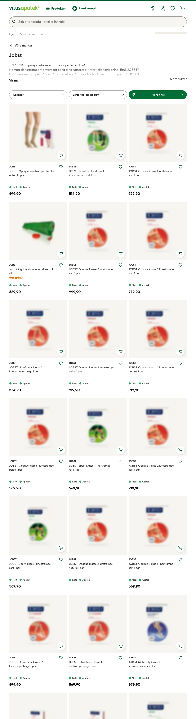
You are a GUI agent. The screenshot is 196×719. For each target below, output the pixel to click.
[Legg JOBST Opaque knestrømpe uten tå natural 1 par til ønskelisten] (61, 167)
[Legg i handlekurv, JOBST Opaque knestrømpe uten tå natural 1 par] (61, 155)
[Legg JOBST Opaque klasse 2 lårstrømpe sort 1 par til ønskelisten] (120, 265)
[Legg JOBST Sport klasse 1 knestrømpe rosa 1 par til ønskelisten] (120, 461)
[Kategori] (38, 94)
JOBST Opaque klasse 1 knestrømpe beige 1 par (31, 467)
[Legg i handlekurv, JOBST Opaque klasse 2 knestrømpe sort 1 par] (180, 253)
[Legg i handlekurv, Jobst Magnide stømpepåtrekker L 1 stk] (61, 253)
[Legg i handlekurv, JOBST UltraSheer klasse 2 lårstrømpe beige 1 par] (61, 646)
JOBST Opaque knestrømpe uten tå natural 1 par (31, 173)
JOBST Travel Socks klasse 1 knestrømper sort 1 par (86, 173)
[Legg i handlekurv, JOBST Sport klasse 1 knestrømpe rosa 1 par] (120, 450)
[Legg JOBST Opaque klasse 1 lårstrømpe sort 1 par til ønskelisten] (180, 167)
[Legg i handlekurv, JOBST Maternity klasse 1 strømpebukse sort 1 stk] (180, 646)
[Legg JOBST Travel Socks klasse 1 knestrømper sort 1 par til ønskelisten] (120, 167)
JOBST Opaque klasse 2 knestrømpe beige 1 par (91, 369)
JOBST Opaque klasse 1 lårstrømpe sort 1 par (150, 173)
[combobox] (98, 21)
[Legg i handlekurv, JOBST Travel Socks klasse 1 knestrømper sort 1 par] (120, 155)
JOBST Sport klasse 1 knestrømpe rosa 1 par (89, 467)
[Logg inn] (162, 8)
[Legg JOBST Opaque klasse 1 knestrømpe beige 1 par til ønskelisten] (61, 461)
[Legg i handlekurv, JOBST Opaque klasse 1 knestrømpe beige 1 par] (61, 450)
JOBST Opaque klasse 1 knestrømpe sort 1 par (151, 566)
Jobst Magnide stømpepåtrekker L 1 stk (31, 271)
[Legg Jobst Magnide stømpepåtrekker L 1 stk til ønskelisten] (61, 265)
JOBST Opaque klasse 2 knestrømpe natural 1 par (151, 369)
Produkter (58, 8)
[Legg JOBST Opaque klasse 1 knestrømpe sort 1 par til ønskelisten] (180, 559)
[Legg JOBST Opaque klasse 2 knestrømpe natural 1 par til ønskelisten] (180, 363)
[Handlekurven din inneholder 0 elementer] (182, 8)
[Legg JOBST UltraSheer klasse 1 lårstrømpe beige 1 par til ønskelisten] (120, 658)
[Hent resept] (84, 8)
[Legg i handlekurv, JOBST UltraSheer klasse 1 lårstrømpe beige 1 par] (120, 646)
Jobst (13, 166)
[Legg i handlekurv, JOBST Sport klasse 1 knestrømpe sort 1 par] (61, 548)
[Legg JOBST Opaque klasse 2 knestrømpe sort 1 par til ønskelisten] (180, 265)
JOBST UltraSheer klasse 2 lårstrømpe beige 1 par (26, 664)
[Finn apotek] (153, 8)
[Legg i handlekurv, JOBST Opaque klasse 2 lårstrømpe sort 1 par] (120, 253)
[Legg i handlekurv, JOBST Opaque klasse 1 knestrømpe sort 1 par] (180, 548)
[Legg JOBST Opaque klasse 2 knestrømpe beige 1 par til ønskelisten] (120, 363)
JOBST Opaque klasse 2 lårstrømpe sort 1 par (91, 271)
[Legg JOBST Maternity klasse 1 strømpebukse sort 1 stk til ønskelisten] (180, 658)
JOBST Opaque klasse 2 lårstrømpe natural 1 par (91, 566)
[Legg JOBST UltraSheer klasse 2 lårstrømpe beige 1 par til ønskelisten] (61, 658)
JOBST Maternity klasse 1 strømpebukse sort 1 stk (144, 664)
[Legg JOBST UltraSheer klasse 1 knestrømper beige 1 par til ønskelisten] (61, 363)
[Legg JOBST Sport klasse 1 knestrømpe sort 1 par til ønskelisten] (61, 559)
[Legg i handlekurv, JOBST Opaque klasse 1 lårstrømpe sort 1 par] (180, 155)
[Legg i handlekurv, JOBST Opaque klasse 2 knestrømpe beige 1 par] (120, 352)
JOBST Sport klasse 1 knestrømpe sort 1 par (30, 566)
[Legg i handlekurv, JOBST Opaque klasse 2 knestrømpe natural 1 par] (180, 352)
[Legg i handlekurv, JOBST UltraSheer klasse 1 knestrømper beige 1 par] (61, 352)
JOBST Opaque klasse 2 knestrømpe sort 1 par (151, 271)
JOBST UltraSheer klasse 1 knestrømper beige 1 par (25, 369)
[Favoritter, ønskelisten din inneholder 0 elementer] (172, 8)
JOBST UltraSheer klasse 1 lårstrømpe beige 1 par (85, 664)
